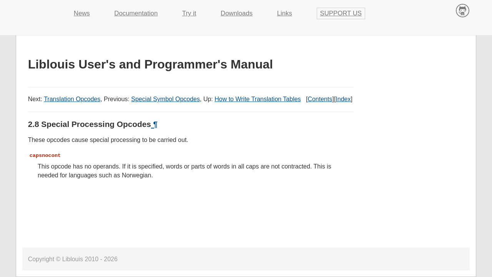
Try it (189, 13)
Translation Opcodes (72, 99)
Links (284, 13)
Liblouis (38, 9)
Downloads (237, 13)
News (82, 13)
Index (343, 99)
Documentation (136, 13)
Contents (320, 99)
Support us (341, 13)
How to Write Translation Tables (257, 99)
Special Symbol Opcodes (165, 99)
